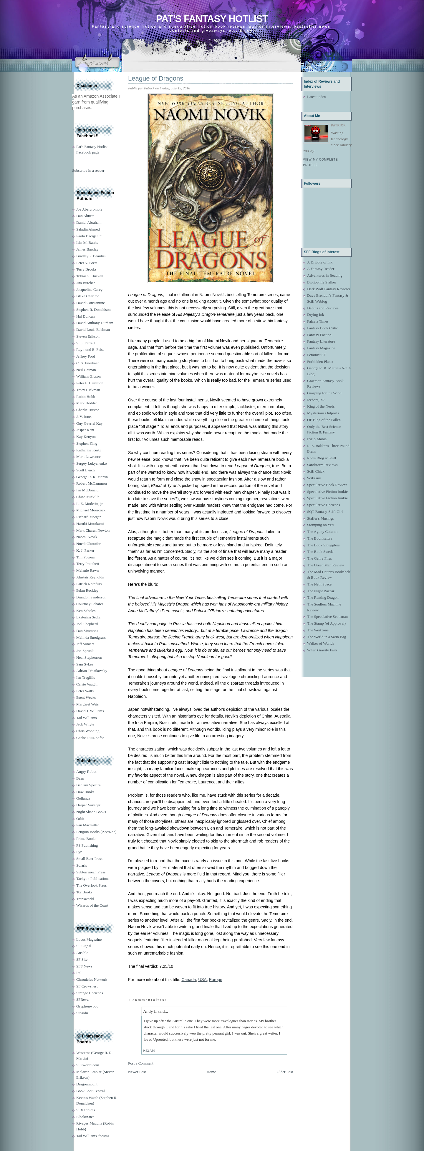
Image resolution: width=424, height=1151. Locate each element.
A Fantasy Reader (320, 268)
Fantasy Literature (321, 341)
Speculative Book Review (327, 485)
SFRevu (82, 999)
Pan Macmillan (88, 825)
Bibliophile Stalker (321, 282)
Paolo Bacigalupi (89, 236)
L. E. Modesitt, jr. (89, 503)
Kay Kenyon (86, 436)
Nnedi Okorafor (88, 543)
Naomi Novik (86, 537)
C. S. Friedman (88, 363)
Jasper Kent (85, 430)
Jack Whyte (85, 724)
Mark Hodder (86, 403)
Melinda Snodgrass (91, 637)
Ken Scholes (85, 610)
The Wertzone (318, 630)
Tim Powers (85, 557)
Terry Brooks (86, 269)
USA (202, 979)
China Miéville (87, 497)
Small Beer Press (89, 858)
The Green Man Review (325, 565)
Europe (215, 979)
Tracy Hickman (88, 390)
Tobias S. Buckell (89, 276)
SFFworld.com (87, 1065)
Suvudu (82, 1013)
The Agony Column (322, 531)
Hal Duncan (85, 316)
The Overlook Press (91, 885)
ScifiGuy (314, 478)
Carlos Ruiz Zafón (90, 737)
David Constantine (90, 303)
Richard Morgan (88, 517)
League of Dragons (155, 78)
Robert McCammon (91, 483)
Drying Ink (315, 314)
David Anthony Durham (94, 323)
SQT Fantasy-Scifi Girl (325, 511)
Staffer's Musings (320, 518)
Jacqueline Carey (89, 289)
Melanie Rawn (87, 570)
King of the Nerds (321, 406)
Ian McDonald (87, 490)
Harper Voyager (88, 805)
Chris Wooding (88, 731)
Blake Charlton (88, 296)
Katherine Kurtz (88, 450)
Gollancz (83, 798)
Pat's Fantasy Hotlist (212, 18)
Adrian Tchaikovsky (91, 670)
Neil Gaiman (86, 370)
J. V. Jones (84, 416)
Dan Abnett (85, 215)
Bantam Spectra (88, 785)
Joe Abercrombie (89, 209)
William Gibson (88, 376)
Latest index (316, 96)
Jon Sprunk (85, 650)
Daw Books (85, 792)
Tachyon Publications (92, 878)
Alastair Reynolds (90, 577)
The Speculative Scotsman (327, 616)
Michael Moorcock (90, 510)
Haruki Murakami (90, 523)
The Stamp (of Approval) (326, 623)
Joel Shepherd (87, 624)
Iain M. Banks (87, 242)
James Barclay (87, 249)
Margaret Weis (87, 704)
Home (211, 1072)
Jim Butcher (85, 283)
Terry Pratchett (87, 563)
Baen (80, 778)
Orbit (80, 818)
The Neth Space (319, 584)
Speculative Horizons (323, 505)
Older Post (285, 1072)
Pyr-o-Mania (317, 439)
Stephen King (86, 443)
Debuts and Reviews (323, 308)
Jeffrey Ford (85, 356)
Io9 (78, 972)
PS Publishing (87, 845)
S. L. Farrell (85, 343)
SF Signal (83, 946)
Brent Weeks (86, 697)
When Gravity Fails (322, 650)
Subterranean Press (90, 872)
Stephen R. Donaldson (93, 309)
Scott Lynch (85, 470)
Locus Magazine (89, 939)
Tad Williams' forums (92, 1136)
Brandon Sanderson (91, 597)
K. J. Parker (85, 550)
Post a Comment (140, 1063)
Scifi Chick (315, 471)
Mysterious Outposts (323, 413)
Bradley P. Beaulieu (91, 256)
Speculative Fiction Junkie (327, 491)
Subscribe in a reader (88, 170)
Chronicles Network (91, 979)
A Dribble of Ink (319, 262)
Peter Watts (85, 691)
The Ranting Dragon (323, 597)
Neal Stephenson (89, 657)
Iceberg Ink (315, 400)
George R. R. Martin (92, 477)
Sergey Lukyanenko (91, 463)
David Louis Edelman (93, 329)
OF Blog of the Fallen (324, 420)
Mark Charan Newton (93, 530)
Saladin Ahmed (88, 229)
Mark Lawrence (88, 456)
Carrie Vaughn (87, 684)
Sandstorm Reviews (322, 465)
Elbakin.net (85, 1117)
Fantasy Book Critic (322, 328)
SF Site (81, 959)
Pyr (79, 852)
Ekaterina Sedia (88, 617)
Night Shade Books (91, 812)
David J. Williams (90, 711)
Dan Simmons (87, 630)
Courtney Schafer (89, 604)
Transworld (85, 899)
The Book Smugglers (323, 545)
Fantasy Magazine (321, 348)
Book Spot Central (90, 1091)
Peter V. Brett (86, 263)
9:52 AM (149, 1050)
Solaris (81, 865)
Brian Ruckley (87, 590)
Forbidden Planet (320, 361)
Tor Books (84, 892)
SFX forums (85, 1110)
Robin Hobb (85, 396)
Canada (188, 979)
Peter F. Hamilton (89, 383)
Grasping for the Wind (324, 393)
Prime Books (86, 838)
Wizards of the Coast (92, 905)
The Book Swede (320, 551)
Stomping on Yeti (320, 525)
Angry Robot (86, 771)
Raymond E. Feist (90, 349)
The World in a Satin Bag (326, 637)
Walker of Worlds (320, 643)
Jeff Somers (85, 644)
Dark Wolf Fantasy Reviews (328, 289)
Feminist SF (316, 355)
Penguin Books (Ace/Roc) (96, 832)
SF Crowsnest (87, 986)
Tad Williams (86, 717)
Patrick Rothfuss (89, 584)
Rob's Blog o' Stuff (321, 458)
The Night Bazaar (320, 591)
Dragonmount (86, 1084)
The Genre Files (319, 558)
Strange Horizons (89, 993)
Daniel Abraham (89, 222)
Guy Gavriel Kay (89, 423)
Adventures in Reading (324, 275)
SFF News (84, 966)
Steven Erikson (88, 336)
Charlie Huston (88, 410)
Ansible (82, 952)
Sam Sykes (84, 664)
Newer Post (137, 1072)
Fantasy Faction (319, 335)
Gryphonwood (87, 1006)
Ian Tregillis (85, 677)
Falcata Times (318, 321)
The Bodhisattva (319, 538)
